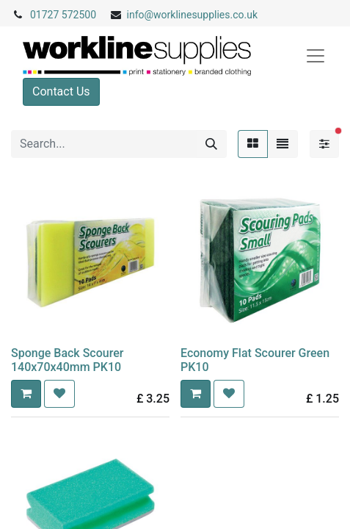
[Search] (211, 144)
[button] (26, 394)
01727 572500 (63, 15)
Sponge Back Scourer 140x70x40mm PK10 (67, 360)
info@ (140, 15)
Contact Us (61, 91)
